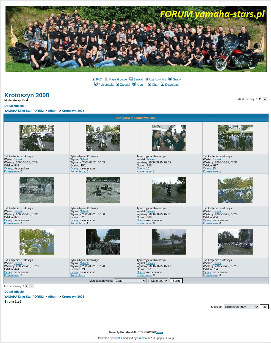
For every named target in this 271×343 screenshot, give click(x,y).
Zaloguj (123, 84)
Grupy (174, 79)
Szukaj (136, 79)
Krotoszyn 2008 (26, 95)
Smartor (159, 332)
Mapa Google (116, 79)
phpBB (118, 338)
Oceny (8, 168)
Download (170, 84)
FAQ (97, 79)
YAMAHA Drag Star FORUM (24, 110)
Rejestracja (104, 84)
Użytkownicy (155, 79)
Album (138, 84)
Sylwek (18, 159)
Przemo (142, 338)
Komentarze (11, 171)
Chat (153, 84)
